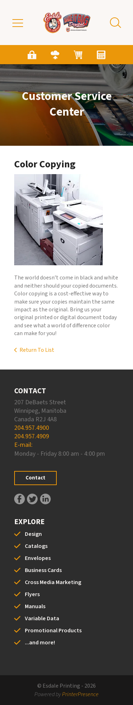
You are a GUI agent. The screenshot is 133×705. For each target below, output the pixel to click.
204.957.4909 (31, 436)
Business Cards (43, 570)
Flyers (32, 594)
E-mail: (23, 444)
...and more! (40, 642)
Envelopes (38, 558)
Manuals (35, 606)
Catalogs (36, 546)
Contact (35, 478)
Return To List (37, 350)
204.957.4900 (31, 427)
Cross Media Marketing (53, 582)
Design (33, 534)
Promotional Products (53, 630)
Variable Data (42, 618)
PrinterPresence (80, 694)
